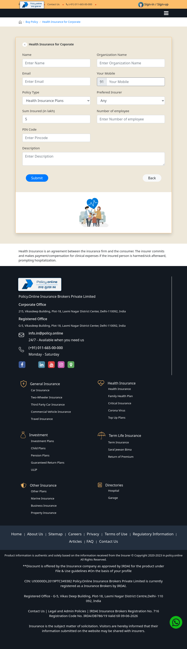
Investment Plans (42, 441)
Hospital (113, 491)
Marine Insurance (42, 498)
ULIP (34, 470)
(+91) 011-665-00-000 (79, 4)
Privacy (93, 533)
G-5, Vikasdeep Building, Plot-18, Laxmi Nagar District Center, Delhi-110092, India (72, 326)
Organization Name (112, 54)
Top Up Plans (116, 417)
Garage (113, 498)
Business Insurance (44, 506)
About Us (35, 533)
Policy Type (30, 92)
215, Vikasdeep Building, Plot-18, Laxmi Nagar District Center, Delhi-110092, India (72, 311)
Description (31, 148)
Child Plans (38, 448)
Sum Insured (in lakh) (38, 111)
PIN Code (29, 129)
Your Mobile (106, 73)
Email (26, 73)
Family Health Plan (120, 396)
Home (17, 533)
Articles (76, 541)
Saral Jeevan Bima (120, 449)
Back (152, 178)
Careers (74, 533)
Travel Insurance (42, 419)
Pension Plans (40, 455)
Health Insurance (119, 389)
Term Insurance (118, 442)
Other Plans (39, 491)
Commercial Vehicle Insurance (51, 412)
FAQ (90, 541)
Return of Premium (121, 457)
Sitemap (56, 533)
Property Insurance (43, 513)
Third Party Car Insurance (48, 404)
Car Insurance (40, 390)
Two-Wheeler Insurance (46, 397)
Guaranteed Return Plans (48, 462)
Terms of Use (116, 533)
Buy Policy (32, 22)
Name (26, 54)
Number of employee (113, 111)
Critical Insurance (119, 403)
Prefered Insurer (109, 92)
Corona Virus (116, 410)
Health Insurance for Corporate (61, 22)
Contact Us (108, 541)
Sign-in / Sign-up (153, 4)
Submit (37, 178)
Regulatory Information (153, 533)
